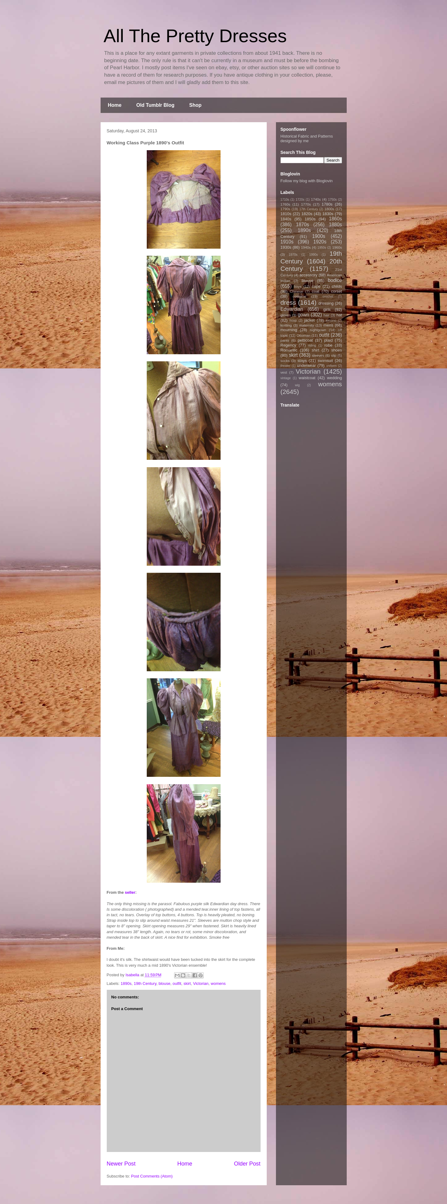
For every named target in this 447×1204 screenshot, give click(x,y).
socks (285, 361)
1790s (285, 209)
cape (316, 286)
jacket (309, 320)
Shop (195, 105)
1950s (321, 247)
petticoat (305, 340)
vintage (286, 378)
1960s (337, 247)
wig (297, 385)
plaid (328, 340)
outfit (177, 983)
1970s (293, 254)
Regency (288, 345)
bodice (335, 280)
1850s (310, 219)
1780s (326, 204)
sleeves (318, 355)
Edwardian (292, 309)
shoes (336, 350)
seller (130, 892)
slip (334, 355)
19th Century (145, 983)
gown (303, 314)
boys (297, 286)
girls (327, 309)
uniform (331, 365)
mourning (289, 329)
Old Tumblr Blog (155, 105)
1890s (126, 983)
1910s (287, 241)
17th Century (308, 209)
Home (115, 105)
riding (312, 345)
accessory (308, 275)
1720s (300, 199)
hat (339, 315)
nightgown (318, 330)
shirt (315, 350)
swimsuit (325, 360)
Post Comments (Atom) (152, 1176)
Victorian (200, 983)
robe (328, 345)
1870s (302, 224)
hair (327, 315)
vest (284, 372)
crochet (328, 296)
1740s (316, 199)
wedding (334, 377)
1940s (306, 247)
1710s (285, 199)
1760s (285, 204)
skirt (187, 983)
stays (302, 360)
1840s (286, 219)
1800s (329, 209)
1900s (318, 236)
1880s (335, 224)
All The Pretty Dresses (195, 36)
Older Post (247, 1164)
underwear (306, 365)
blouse (164, 983)
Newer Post (121, 1164)
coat (315, 291)
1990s (313, 254)
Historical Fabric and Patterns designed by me (307, 138)
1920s (320, 241)
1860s (335, 218)
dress (288, 302)
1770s (306, 204)
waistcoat (307, 377)
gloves (286, 315)
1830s (327, 213)
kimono (331, 320)
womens (218, 983)
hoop (293, 320)
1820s (306, 213)
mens (328, 325)
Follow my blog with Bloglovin (307, 181)
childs (337, 286)
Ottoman (303, 335)
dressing (325, 303)
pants (285, 340)
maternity (306, 325)
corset (336, 291)
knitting (286, 325)
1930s (286, 247)
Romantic (289, 350)
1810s (286, 213)
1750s (332, 199)
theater (285, 365)
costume (299, 296)
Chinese (296, 291)
